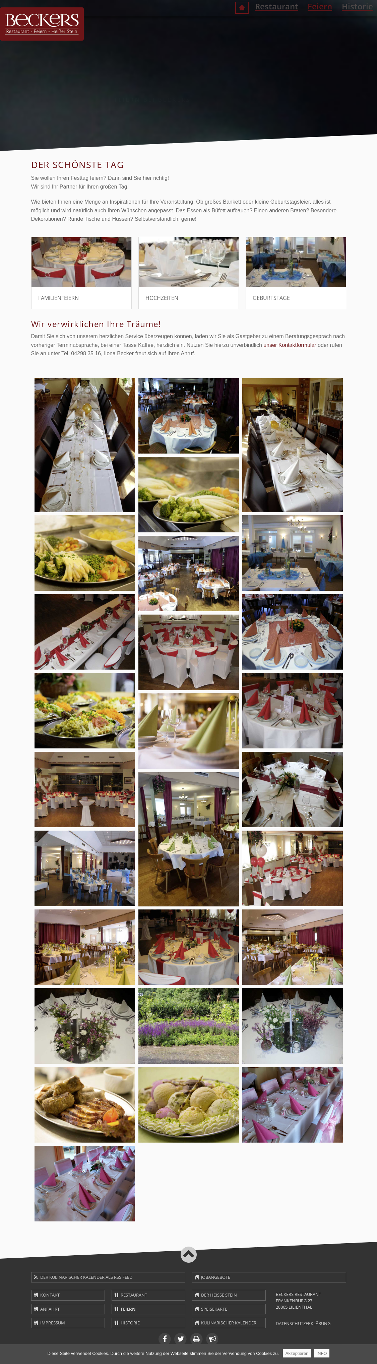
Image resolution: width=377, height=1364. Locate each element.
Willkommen (212, 24)
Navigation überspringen (27, 16)
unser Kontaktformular (289, 345)
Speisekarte (214, 1309)
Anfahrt (50, 1309)
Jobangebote (215, 1277)
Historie (329, 24)
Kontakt (50, 1295)
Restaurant (247, 24)
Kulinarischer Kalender (228, 1323)
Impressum (52, 1323)
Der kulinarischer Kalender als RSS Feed (86, 1277)
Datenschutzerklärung (303, 1323)
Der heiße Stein (219, 1295)
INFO (321, 1354)
